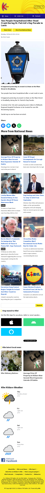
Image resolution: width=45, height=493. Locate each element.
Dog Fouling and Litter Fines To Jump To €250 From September (33, 187)
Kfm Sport (32, 469)
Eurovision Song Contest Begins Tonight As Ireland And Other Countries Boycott (11, 280)
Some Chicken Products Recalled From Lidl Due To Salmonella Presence (33, 279)
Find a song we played (31, 472)
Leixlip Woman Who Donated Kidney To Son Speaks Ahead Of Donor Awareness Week (11, 188)
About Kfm (11, 469)
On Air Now (39, 7)
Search (39, 305)
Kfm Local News (22, 469)
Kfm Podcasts (8, 474)
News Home (7, 30)
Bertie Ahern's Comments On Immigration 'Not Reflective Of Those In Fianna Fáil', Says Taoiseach (11, 232)
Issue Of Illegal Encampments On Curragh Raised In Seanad (33, 149)
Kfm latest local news (11, 347)
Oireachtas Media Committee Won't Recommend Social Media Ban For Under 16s (33, 232)
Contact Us (28, 474)
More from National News (23, 30)
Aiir (39, 488)
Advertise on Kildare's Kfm (13, 472)
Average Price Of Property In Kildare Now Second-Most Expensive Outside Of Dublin (11, 150)
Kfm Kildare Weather (12, 387)
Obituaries (37, 474)
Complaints (19, 474)
